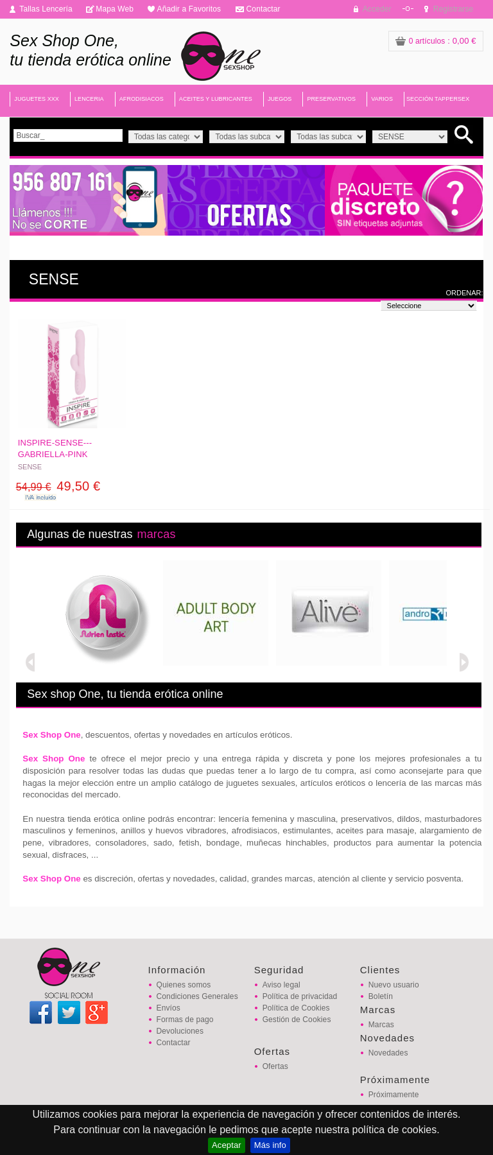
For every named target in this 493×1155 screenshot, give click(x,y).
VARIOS (382, 99)
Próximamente (393, 1094)
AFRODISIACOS (141, 99)
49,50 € (58, 486)
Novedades (388, 1052)
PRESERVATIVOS (331, 99)
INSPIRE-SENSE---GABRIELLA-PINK (55, 448)
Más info (270, 1145)
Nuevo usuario (393, 984)
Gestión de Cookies (297, 1019)
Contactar (263, 8)
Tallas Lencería (46, 8)
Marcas (381, 1024)
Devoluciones (180, 1031)
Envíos (168, 1007)
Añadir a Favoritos (189, 8)
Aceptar (226, 1145)
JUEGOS (280, 99)
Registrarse (453, 8)
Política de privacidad (300, 996)
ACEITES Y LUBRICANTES (215, 99)
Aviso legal (281, 984)
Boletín (380, 996)
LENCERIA (89, 99)
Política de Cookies (296, 1007)
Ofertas (275, 1066)
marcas (156, 534)
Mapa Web (115, 8)
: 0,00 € (435, 41)
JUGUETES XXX (36, 99)
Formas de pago (185, 1019)
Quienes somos (184, 984)
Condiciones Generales (197, 996)
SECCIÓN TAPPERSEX (437, 99)
